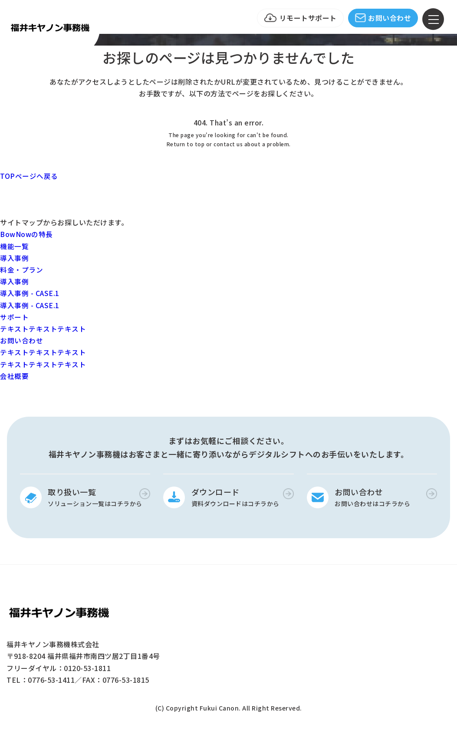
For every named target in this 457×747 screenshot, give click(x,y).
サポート (14, 317)
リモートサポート (308, 18)
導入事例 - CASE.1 (30, 293)
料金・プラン (21, 269)
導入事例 (14, 258)
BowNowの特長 (26, 234)
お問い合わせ (389, 18)
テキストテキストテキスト (43, 328)
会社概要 (14, 376)
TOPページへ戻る (29, 176)
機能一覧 (14, 246)
